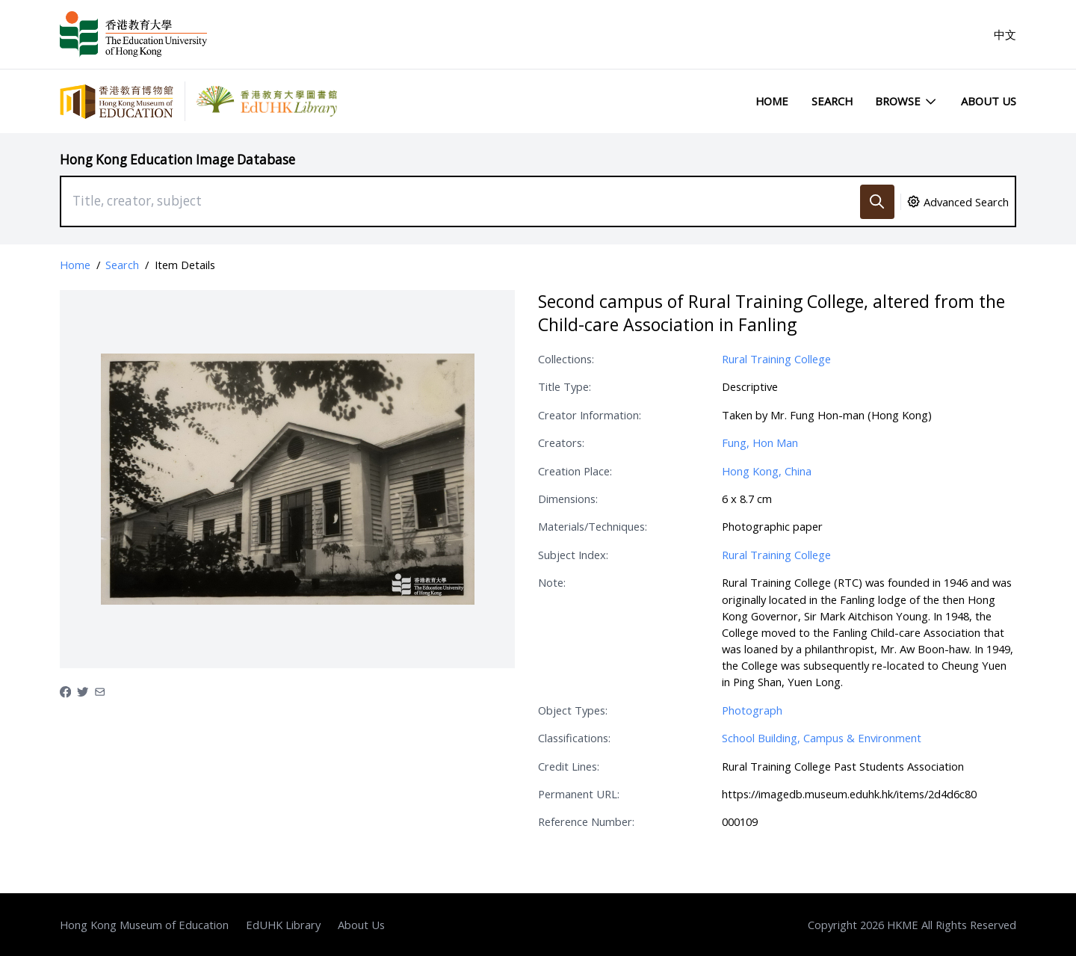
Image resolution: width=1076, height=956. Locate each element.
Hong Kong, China (766, 470)
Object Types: (572, 710)
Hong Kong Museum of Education (144, 924)
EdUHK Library (283, 924)
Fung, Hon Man (760, 442)
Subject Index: (573, 554)
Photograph (752, 710)
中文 (1005, 34)
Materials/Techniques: (592, 526)
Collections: (566, 358)
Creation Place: (575, 470)
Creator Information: (589, 414)
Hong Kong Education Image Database (177, 159)
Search (832, 100)
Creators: (561, 442)
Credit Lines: (568, 766)
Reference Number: (586, 821)
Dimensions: (568, 498)
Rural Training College (776, 358)
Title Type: (564, 386)
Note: (552, 582)
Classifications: (574, 737)
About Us (988, 100)
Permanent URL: (578, 793)
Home (771, 100)
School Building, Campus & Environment (821, 737)
